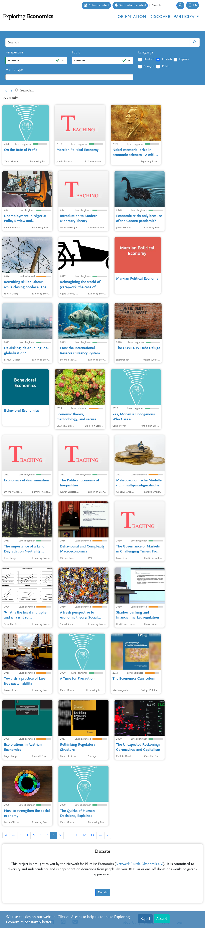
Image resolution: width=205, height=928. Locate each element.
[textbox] (69, 77)
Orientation (132, 17)
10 (67, 835)
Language (145, 52)
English (167, 59)
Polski (166, 66)
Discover (159, 17)
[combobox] (69, 77)
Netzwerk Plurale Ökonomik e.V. (139, 864)
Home (7, 90)
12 (84, 835)
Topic (76, 52)
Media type (14, 70)
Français (149, 66)
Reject (145, 919)
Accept (161, 919)
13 (92, 835)
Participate (186, 17)
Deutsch (149, 59)
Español (184, 59)
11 (75, 835)
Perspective (14, 52)
